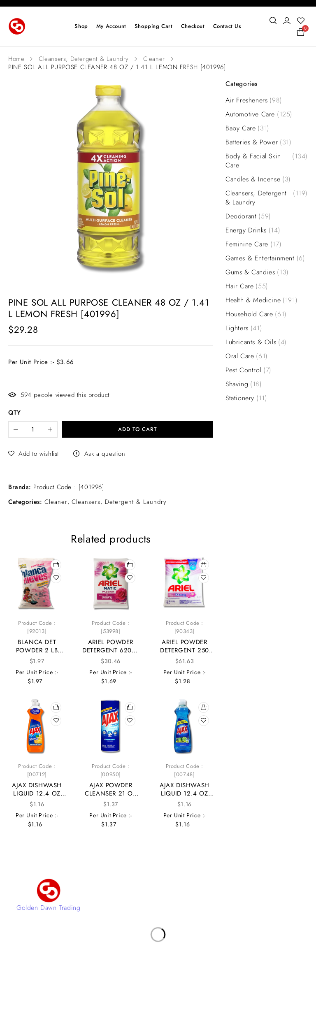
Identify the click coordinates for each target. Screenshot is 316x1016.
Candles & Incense (258, 179)
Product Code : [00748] (184, 770)
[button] (56, 564)
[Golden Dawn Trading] (48, 890)
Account (125, 905)
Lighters (243, 328)
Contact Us (129, 892)
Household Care (256, 314)
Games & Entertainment (265, 258)
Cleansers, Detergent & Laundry (84, 59)
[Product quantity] (33, 429)
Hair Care (246, 286)
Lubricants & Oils (256, 342)
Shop (120, 917)
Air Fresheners (253, 100)
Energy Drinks (252, 230)
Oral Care (246, 356)
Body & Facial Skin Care (266, 161)
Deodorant (248, 216)
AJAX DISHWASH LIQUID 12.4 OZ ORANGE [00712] (37, 793)
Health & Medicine (261, 300)
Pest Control (248, 370)
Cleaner (154, 59)
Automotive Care (259, 114)
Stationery (246, 398)
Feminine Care (253, 244)
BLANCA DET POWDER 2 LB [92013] (37, 650)
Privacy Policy (133, 929)
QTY (14, 413)
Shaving (243, 384)
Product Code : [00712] (37, 770)
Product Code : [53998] (110, 627)
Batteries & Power (258, 142)
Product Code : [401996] (68, 487)
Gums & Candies (257, 272)
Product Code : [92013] (37, 627)
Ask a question (104, 453)
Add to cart (137, 429)
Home (16, 59)
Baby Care (247, 128)
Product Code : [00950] (110, 770)
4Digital (192, 987)
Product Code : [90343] (184, 627)
